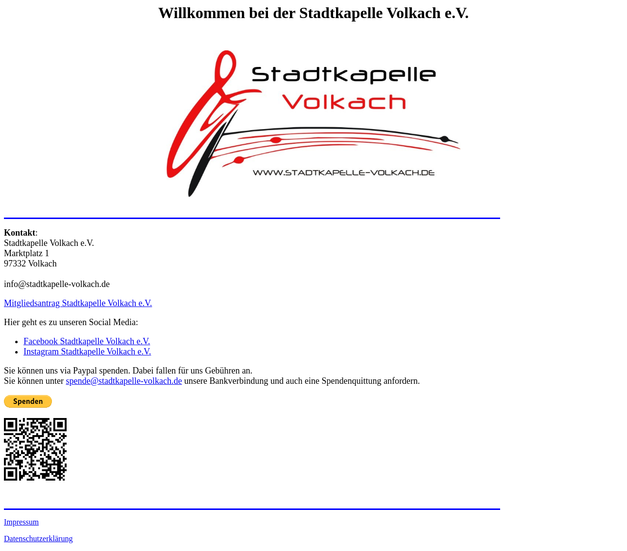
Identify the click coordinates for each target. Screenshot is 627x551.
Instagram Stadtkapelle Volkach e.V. (87, 351)
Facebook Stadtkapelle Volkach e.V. (87, 341)
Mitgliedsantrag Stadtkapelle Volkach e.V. (78, 303)
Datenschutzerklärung (38, 538)
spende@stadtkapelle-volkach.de (124, 381)
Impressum (21, 522)
